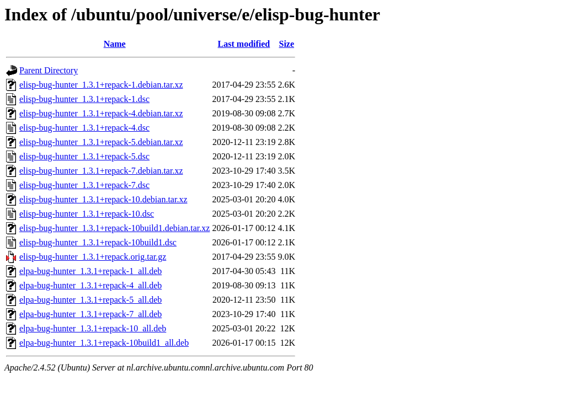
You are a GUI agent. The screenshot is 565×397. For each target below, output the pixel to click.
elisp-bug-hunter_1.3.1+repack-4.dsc (84, 127)
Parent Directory (48, 70)
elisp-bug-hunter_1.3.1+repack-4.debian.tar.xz (101, 113)
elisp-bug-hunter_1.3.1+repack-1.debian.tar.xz (101, 84)
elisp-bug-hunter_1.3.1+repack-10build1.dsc (98, 242)
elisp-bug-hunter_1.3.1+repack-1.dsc (84, 99)
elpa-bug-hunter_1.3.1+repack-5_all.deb (90, 299)
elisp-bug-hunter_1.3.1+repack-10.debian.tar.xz (103, 199)
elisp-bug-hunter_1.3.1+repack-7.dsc (84, 185)
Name (115, 44)
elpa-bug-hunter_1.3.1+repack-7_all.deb (90, 314)
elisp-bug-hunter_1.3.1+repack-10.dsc (86, 213)
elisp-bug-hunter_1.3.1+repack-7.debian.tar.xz (101, 170)
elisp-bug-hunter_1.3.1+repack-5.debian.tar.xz (101, 142)
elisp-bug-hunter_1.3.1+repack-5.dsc (84, 156)
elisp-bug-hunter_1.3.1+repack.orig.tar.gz (92, 256)
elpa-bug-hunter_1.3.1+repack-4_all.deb (90, 285)
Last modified (244, 44)
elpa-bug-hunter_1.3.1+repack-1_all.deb (90, 271)
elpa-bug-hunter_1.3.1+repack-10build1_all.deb (104, 342)
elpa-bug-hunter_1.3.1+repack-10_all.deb (92, 328)
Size (286, 44)
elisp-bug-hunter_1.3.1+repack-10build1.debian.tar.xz (114, 228)
